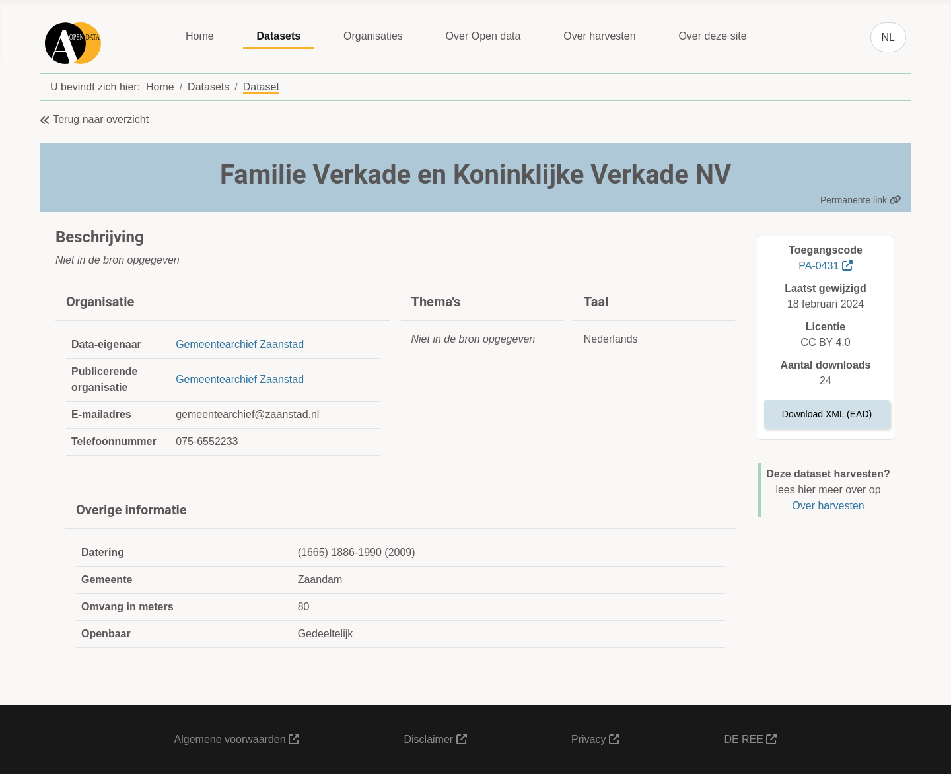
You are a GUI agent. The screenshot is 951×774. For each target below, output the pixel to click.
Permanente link (860, 200)
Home (200, 36)
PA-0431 (825, 265)
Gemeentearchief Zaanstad (240, 344)
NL (888, 37)
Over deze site (712, 36)
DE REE (750, 739)
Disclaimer (435, 739)
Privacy (595, 739)
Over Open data (483, 36)
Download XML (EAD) (827, 414)
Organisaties (373, 36)
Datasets (278, 36)
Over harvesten (599, 36)
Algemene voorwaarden (236, 739)
